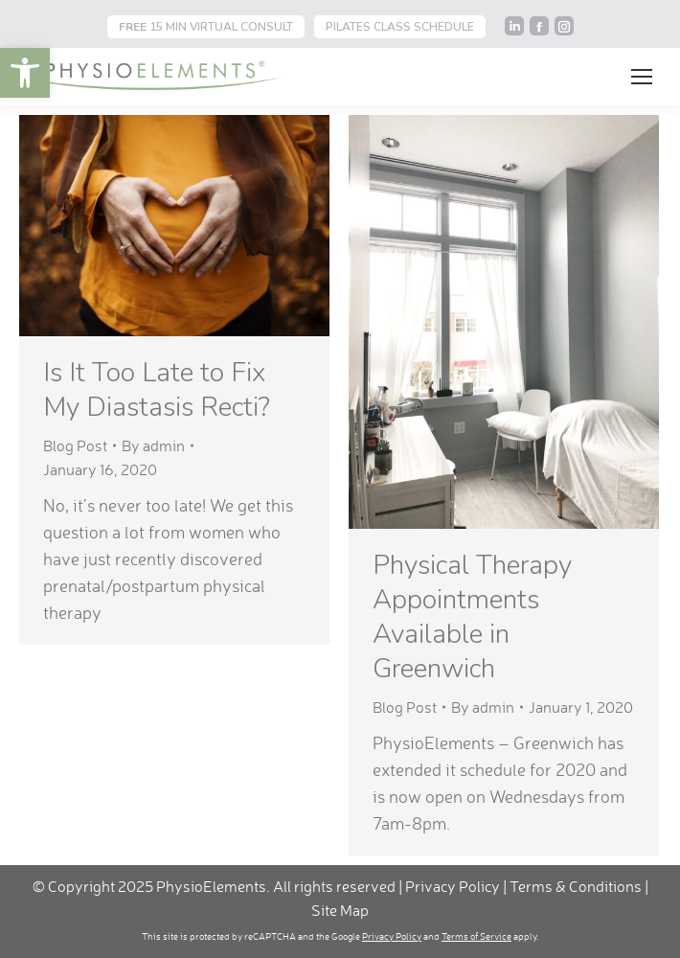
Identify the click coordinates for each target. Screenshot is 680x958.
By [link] (153, 445)
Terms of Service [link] (476, 936)
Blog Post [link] (75, 445)
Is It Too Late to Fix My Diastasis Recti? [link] (156, 389)
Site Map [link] (340, 910)
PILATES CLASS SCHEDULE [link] (400, 26)
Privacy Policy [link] (452, 886)
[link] (25, 73)
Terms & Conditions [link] (577, 886)
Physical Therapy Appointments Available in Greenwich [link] (472, 617)
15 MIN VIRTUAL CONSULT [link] (206, 26)
